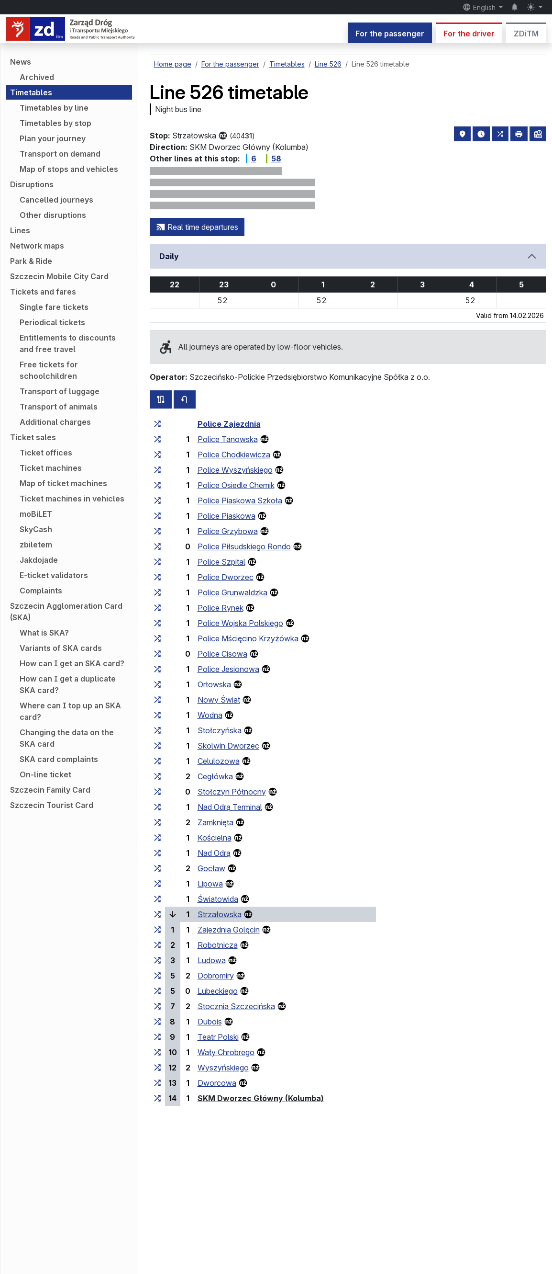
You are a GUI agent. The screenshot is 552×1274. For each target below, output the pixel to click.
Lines (20, 230)
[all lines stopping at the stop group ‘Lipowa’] (157, 883)
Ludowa (212, 960)
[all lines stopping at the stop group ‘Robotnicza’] (157, 945)
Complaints (41, 590)
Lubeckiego (218, 991)
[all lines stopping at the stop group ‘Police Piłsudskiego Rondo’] (157, 546)
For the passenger (389, 33)
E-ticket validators (54, 575)
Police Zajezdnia (229, 424)
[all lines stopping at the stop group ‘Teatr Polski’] (157, 1037)
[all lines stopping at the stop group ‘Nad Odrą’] (157, 853)
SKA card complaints (59, 759)
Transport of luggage (59, 391)
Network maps (37, 245)
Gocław (211, 868)
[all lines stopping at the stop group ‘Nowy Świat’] (157, 700)
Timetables (31, 92)
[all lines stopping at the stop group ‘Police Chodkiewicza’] (157, 454)
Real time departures (197, 227)
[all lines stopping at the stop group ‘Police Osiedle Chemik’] (157, 485)
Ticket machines (51, 468)
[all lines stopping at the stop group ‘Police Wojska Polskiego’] (157, 623)
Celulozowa (219, 761)
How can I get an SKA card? (72, 663)
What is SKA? (44, 632)
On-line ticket (45, 774)
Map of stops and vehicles (69, 169)
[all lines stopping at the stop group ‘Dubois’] (157, 1021)
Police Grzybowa (228, 531)
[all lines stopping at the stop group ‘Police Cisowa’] (157, 654)
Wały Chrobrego (226, 1052)
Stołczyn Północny (232, 791)
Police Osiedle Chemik (236, 485)
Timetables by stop (55, 123)
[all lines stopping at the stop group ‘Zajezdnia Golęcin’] (157, 929)
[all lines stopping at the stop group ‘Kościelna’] (157, 837)
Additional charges (55, 422)
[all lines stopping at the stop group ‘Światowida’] (157, 899)
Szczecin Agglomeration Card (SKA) (66, 611)
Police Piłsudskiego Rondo (244, 546)
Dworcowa (217, 1083)
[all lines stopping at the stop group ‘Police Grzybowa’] (157, 531)
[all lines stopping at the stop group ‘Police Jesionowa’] (157, 669)
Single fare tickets (54, 307)
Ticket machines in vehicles (72, 498)
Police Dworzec (226, 577)
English (480, 7)
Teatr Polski (218, 1037)
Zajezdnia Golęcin (229, 929)
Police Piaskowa (226, 516)
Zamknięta (215, 822)
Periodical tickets (52, 322)
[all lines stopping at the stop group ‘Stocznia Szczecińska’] (157, 1006)
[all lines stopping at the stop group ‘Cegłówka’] (157, 776)
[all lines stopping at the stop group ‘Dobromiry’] (157, 975)
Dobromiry (216, 975)
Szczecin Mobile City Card (59, 276)
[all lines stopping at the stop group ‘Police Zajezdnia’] (157, 424)
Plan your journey (53, 138)
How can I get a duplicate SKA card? (68, 684)
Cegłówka (215, 776)
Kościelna (215, 837)
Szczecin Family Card (50, 790)
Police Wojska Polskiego (240, 623)
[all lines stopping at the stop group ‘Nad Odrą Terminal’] (157, 807)
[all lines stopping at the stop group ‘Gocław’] (157, 868)
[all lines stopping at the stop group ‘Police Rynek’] (157, 608)
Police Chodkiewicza (234, 454)
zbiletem (36, 544)
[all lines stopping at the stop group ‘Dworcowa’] (157, 1083)
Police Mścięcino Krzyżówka (248, 638)
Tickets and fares (43, 291)
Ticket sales (33, 437)
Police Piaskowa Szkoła (240, 500)
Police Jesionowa (228, 669)
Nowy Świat (219, 700)
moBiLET (36, 514)
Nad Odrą (214, 853)
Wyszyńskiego (223, 1067)
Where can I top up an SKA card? (70, 711)
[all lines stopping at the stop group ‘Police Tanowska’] (157, 439)
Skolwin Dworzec (228, 746)
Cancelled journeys (56, 200)
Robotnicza (218, 945)
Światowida (218, 899)
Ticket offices (46, 452)
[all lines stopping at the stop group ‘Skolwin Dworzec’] (157, 746)
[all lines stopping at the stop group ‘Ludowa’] (157, 960)
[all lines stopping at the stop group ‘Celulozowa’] (157, 761)
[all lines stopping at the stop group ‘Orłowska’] (157, 684)
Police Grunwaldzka (232, 592)
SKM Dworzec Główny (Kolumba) (261, 1098)
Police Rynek (220, 608)
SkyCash (36, 529)
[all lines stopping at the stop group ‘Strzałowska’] (157, 914)
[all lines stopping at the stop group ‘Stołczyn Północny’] (157, 791)
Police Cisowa (222, 654)
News (20, 62)
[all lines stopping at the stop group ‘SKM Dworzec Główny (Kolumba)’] (157, 1098)
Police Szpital (221, 562)
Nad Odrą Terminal (230, 807)
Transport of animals (59, 406)
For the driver (469, 33)
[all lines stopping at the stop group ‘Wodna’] (157, 715)
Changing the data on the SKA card (67, 738)
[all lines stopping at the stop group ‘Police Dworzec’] (157, 577)
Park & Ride (31, 261)
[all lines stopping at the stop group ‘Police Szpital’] (157, 562)
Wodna (210, 715)
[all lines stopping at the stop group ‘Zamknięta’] (157, 822)
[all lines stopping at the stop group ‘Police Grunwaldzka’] (157, 592)
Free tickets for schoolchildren (49, 370)
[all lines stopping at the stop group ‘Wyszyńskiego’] (157, 1067)
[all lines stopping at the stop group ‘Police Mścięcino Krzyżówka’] (157, 638)
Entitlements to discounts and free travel (68, 343)
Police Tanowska (228, 439)
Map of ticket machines (63, 483)
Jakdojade (39, 560)
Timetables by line (54, 108)
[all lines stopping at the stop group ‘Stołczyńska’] (157, 730)
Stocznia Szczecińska (236, 1006)
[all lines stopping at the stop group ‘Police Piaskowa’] (157, 516)
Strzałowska (220, 914)
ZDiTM (526, 33)
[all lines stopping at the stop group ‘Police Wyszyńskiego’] (157, 470)
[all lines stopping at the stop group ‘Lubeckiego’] (157, 991)
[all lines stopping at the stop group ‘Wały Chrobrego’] (157, 1052)
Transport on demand (60, 154)
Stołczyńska (220, 730)
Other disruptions (53, 215)
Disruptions (32, 184)
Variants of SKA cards (61, 648)
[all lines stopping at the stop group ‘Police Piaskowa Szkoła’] (157, 500)
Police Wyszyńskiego (235, 470)
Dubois (210, 1021)
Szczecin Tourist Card (51, 805)
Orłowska (214, 684)
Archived (37, 77)
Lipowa (210, 883)
